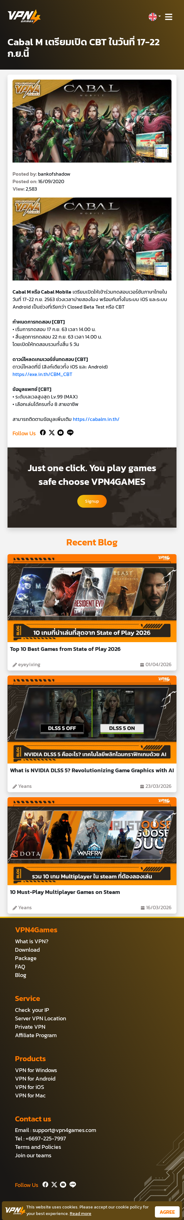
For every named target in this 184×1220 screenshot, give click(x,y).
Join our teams (33, 1155)
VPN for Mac (30, 1095)
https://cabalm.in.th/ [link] (96, 419)
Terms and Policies (38, 1147)
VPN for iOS (29, 1087)
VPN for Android (35, 1078)
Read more (80, 1213)
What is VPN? (32, 941)
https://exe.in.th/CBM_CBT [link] (42, 374)
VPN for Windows (36, 1070)
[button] (154, 16)
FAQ (20, 966)
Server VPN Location (40, 1018)
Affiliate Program (36, 1035)
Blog (20, 975)
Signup (92, 501)
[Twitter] (50, 432)
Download (27, 949)
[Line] (69, 432)
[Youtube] (59, 432)
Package (26, 958)
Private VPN (30, 1026)
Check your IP (32, 1010)
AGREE (167, 1212)
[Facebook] (42, 432)
